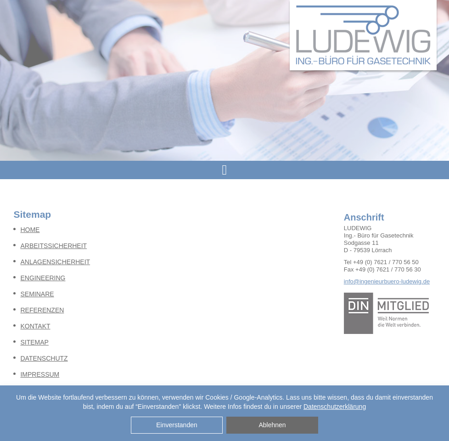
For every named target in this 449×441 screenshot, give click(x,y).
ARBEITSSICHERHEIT (53, 245)
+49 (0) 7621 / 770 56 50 (386, 262)
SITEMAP (34, 342)
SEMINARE (37, 294)
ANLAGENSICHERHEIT (55, 262)
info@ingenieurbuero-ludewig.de (387, 281)
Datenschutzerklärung (334, 406)
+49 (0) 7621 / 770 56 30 (388, 269)
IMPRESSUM (39, 374)
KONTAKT (35, 326)
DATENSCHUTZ (43, 358)
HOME (29, 229)
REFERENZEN (42, 310)
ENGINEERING (42, 278)
